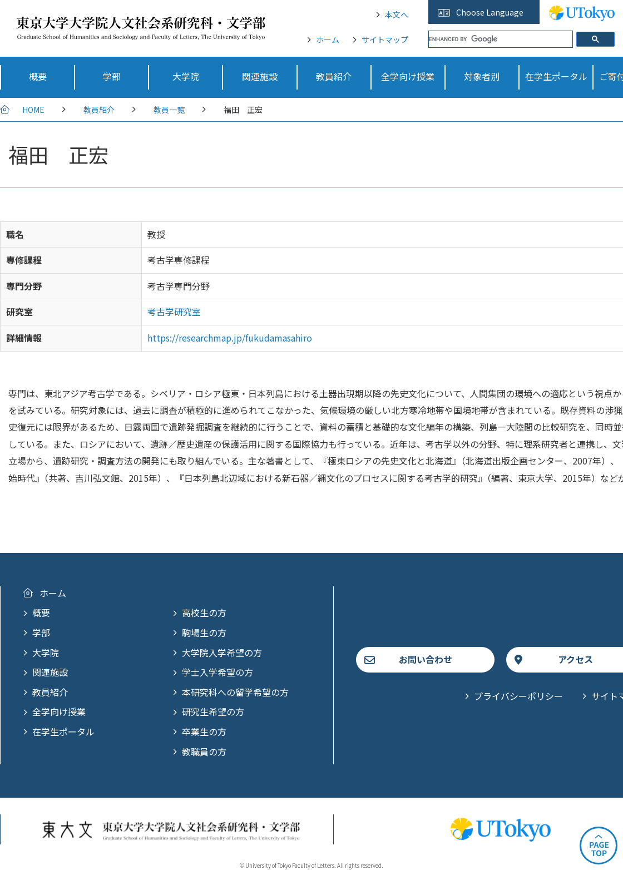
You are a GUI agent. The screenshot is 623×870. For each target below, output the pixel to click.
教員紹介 (99, 109)
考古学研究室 (174, 311)
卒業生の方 (204, 731)
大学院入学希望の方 (222, 652)
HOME (33, 109)
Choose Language (489, 12)
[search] (500, 39)
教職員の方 (204, 751)
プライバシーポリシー (518, 696)
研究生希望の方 (213, 711)
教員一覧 (169, 109)
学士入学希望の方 (217, 672)
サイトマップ (385, 39)
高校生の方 (204, 612)
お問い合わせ (425, 659)
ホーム (327, 39)
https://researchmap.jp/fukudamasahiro (229, 337)
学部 (41, 632)
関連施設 (50, 672)
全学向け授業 (59, 711)
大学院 (45, 652)
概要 (41, 612)
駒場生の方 (204, 632)
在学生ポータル (63, 731)
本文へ (396, 14)
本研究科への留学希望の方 (235, 692)
